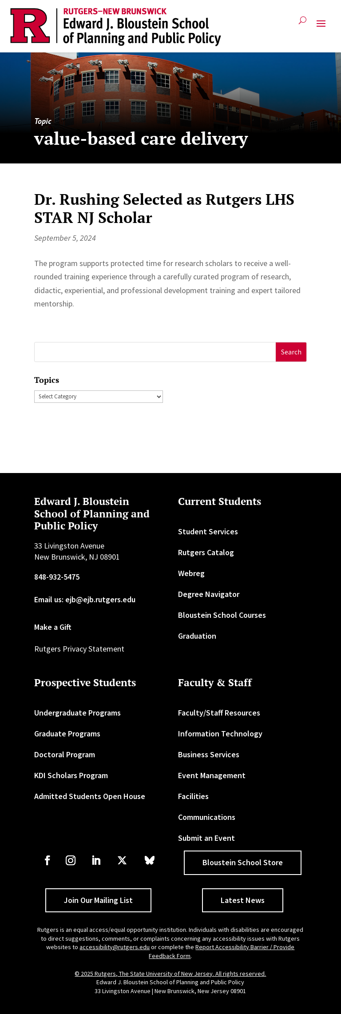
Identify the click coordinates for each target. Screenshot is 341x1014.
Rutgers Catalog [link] (206, 552)
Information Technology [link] (220, 733)
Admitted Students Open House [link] (89, 796)
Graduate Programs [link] (67, 733)
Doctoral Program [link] (64, 754)
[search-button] (302, 23)
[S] (155, 352)
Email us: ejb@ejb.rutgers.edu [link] (84, 599)
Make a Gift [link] (52, 627)
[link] (115, 27)
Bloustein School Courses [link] (222, 615)
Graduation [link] (197, 636)
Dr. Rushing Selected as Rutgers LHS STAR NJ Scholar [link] (164, 208)
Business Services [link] (208, 754)
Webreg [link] (191, 573)
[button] (321, 27)
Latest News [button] (243, 900)
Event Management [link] (212, 775)
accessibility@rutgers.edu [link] (114, 947)
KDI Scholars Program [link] (71, 775)
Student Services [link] (208, 531)
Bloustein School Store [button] (242, 862)
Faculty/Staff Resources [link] (219, 713)
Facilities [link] (193, 796)
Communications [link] (206, 817)
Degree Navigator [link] (208, 594)
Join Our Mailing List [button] (98, 900)
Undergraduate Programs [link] (77, 713)
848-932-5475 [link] (56, 577)
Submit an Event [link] (206, 838)
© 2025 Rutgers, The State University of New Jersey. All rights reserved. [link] (170, 974)
